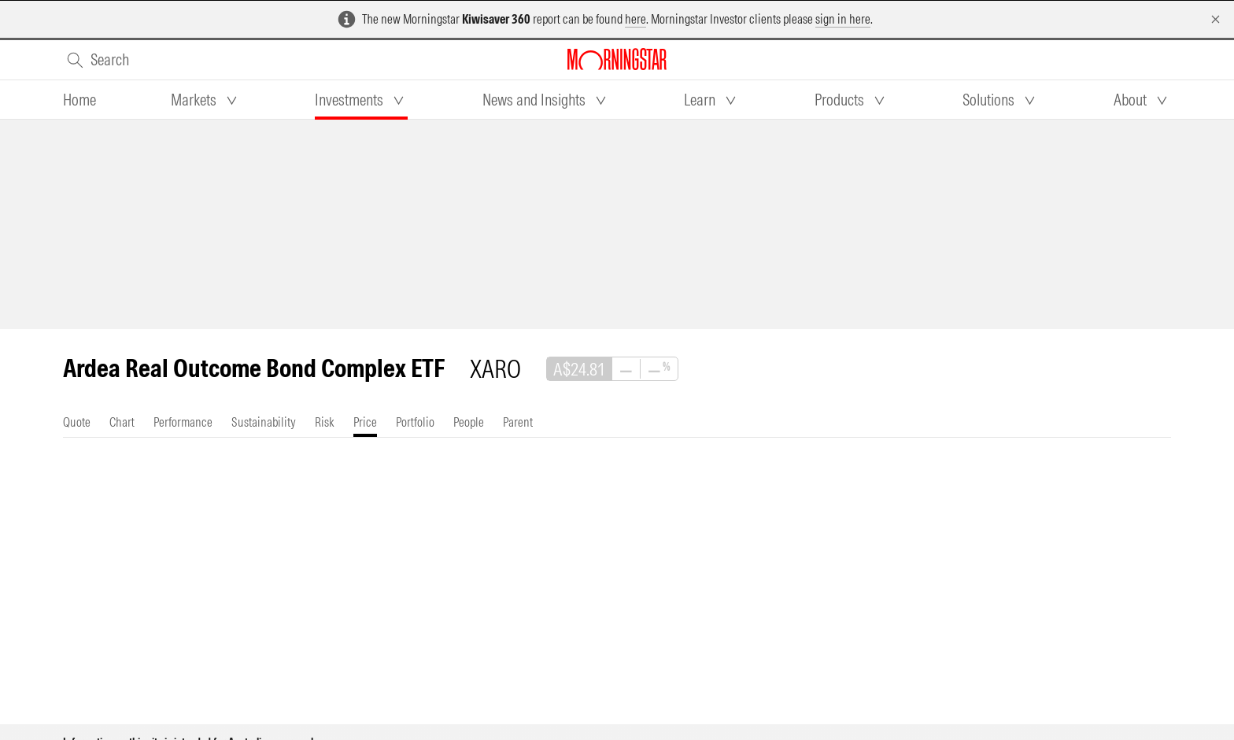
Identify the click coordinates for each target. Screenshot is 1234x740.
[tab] (79, 100)
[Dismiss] (1215, 19)
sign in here (842, 19)
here (635, 19)
